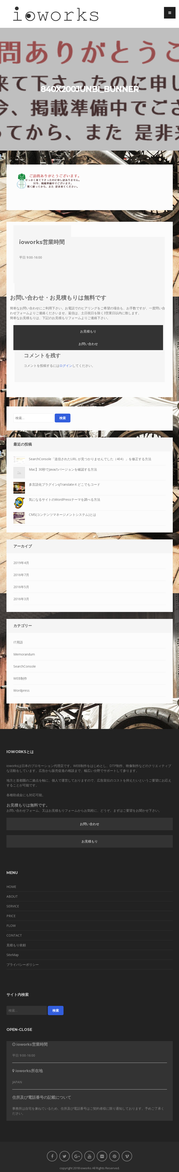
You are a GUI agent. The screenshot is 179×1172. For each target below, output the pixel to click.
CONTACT (14, 935)
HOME (11, 886)
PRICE (10, 916)
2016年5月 (21, 587)
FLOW (11, 925)
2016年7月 (21, 575)
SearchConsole (24, 666)
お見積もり (88, 331)
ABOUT (12, 896)
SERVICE (12, 906)
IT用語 (18, 642)
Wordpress (21, 690)
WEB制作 (20, 678)
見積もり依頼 (16, 945)
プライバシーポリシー (22, 964)
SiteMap (12, 955)
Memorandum (24, 654)
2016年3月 (21, 599)
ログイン (65, 365)
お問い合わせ (88, 344)
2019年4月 (21, 563)
